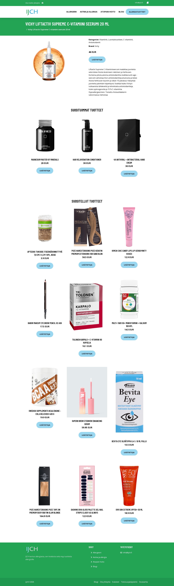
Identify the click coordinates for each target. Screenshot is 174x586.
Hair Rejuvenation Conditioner (87, 159)
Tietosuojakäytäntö (129, 582)
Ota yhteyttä (105, 582)
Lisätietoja (97, 59)
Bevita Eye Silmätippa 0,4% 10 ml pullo (129, 441)
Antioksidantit (94, 42)
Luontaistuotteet (115, 39)
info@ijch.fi (139, 3)
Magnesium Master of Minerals (45, 159)
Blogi (121, 12)
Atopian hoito (108, 12)
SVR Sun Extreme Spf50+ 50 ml (129, 509)
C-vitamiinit (128, 39)
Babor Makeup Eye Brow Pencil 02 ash (45, 323)
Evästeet (115, 582)
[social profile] (42, 3)
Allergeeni (71, 12)
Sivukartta (143, 582)
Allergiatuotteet (137, 12)
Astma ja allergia (88, 12)
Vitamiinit (103, 39)
